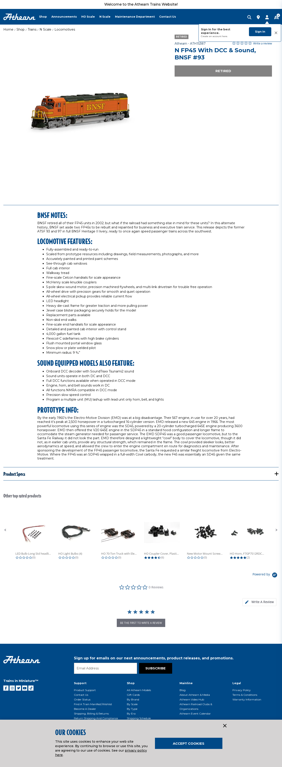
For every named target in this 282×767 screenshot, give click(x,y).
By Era (131, 713)
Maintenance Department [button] (135, 16)
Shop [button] (43, 16)
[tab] (259, 602)
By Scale (132, 704)
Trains (32, 29)
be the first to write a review (141, 623)
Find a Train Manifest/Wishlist (93, 704)
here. (225, 36)
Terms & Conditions (244, 694)
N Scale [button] (105, 16)
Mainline (186, 683)
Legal (236, 683)
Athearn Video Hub (192, 699)
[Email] (105, 668)
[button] (5, 530)
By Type (132, 709)
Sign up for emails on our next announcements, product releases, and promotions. (154, 658)
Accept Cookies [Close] (188, 743)
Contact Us (81, 694)
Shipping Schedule (139, 718)
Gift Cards (133, 694)
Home (8, 29)
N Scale (45, 29)
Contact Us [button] (167, 16)
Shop (21, 29)
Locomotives (64, 29)
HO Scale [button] (88, 16)
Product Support (85, 690)
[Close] (224, 726)
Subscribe (155, 668)
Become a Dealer (85, 709)
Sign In (260, 31)
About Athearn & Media (195, 694)
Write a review (262, 43)
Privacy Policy (241, 690)
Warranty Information (246, 699)
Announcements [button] (64, 16)
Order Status (82, 699)
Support (80, 683)
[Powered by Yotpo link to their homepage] (266, 575)
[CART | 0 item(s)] (276, 18)
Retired (223, 71)
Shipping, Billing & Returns (91, 713)
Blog (183, 690)
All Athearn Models (139, 690)
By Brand (133, 699)
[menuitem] (45, 16)
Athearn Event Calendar (195, 713)
